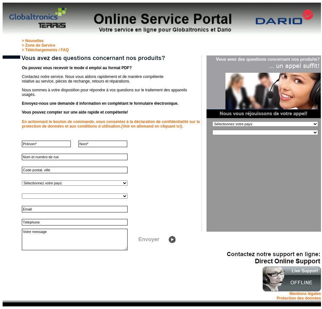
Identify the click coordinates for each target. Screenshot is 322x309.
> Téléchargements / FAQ (45, 50)
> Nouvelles (33, 41)
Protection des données (299, 298)
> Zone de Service (38, 45)
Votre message (75, 239)
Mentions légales (305, 293)
